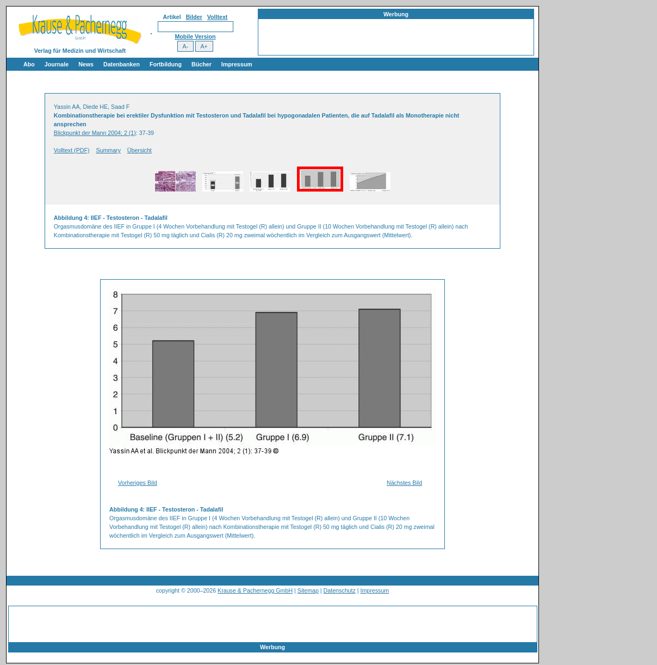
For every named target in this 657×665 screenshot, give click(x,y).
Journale (57, 64)
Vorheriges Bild (137, 482)
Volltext (217, 17)
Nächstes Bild (404, 482)
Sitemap (308, 590)
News (86, 64)
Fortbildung (166, 64)
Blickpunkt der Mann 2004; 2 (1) (95, 133)
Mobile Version (195, 36)
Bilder (194, 17)
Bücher (201, 64)
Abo (29, 64)
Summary (108, 150)
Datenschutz (340, 590)
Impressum (236, 64)
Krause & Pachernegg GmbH (255, 590)
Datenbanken (121, 64)
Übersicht (139, 150)
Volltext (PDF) (72, 150)
